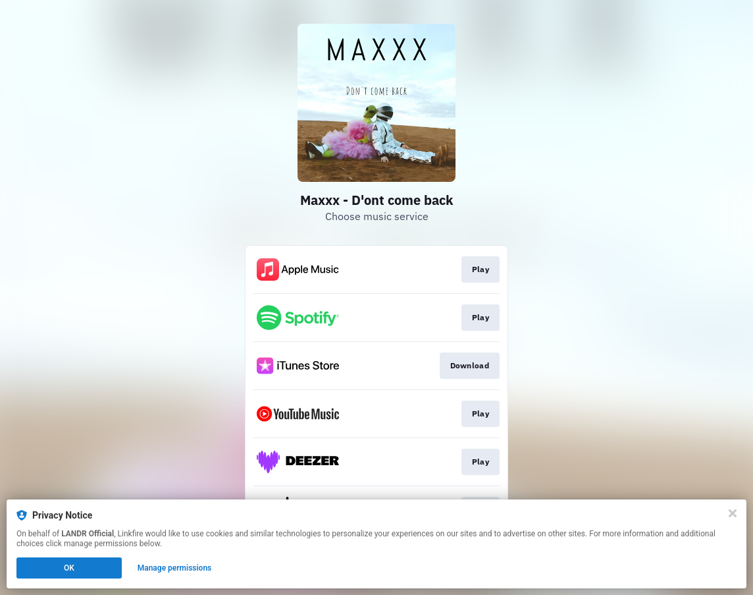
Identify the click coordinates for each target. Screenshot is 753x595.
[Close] (732, 513)
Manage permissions (175, 568)
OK (69, 568)
